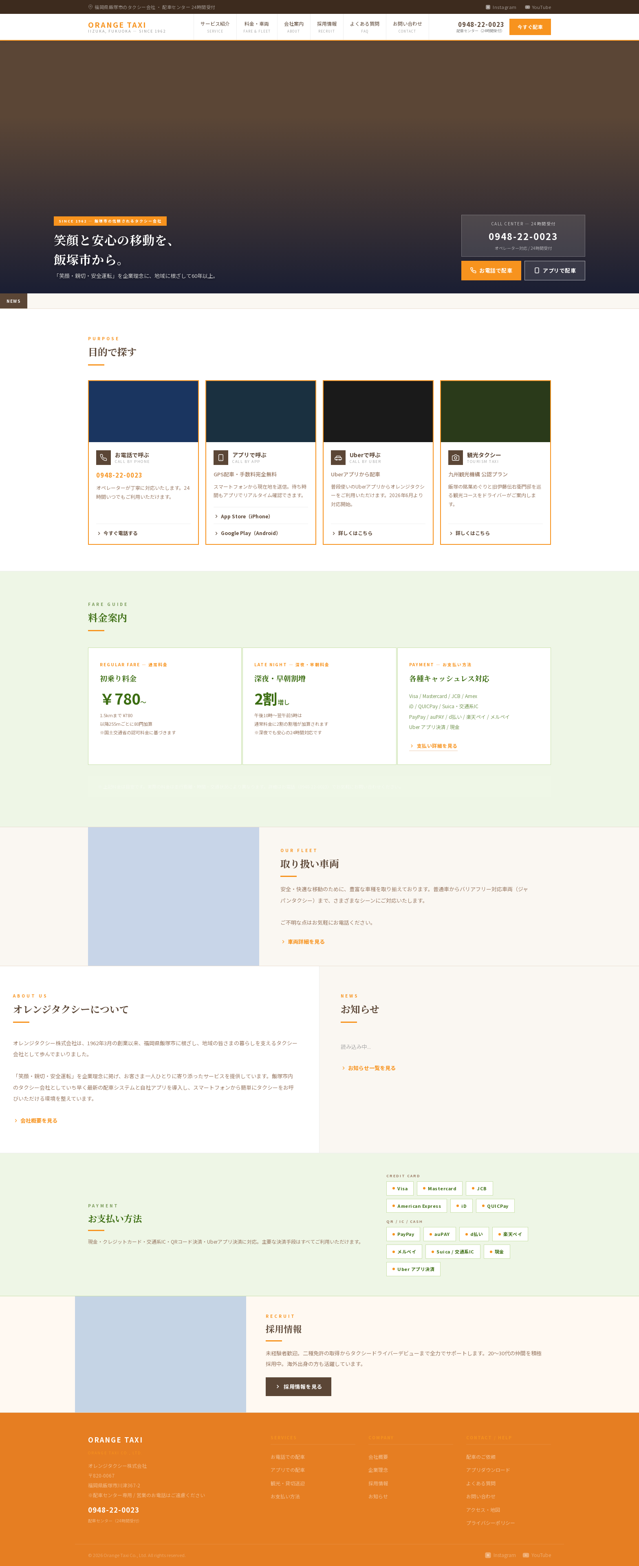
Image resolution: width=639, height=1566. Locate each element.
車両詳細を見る (302, 941)
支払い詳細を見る (433, 745)
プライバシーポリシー (490, 1522)
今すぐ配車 (530, 26)
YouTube (538, 7)
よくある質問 (364, 27)
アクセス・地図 (483, 1509)
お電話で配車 (491, 270)
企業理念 (378, 1469)
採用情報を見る (298, 1386)
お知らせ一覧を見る (368, 1068)
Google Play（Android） (247, 532)
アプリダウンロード (488, 1469)
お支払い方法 (285, 1496)
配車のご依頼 (481, 1456)
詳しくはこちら (351, 532)
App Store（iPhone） (243, 516)
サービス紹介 (215, 27)
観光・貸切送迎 (288, 1483)
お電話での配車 (288, 1456)
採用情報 (327, 27)
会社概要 (378, 1456)
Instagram (501, 7)
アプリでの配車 (288, 1469)
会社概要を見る (35, 1120)
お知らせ (378, 1496)
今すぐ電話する (117, 532)
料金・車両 (257, 27)
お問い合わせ (407, 27)
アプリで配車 (555, 270)
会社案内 (294, 27)
